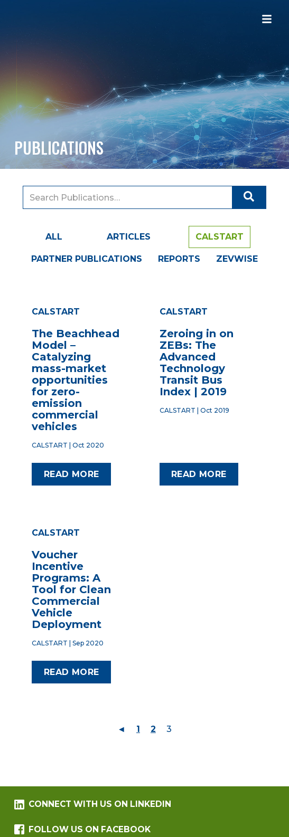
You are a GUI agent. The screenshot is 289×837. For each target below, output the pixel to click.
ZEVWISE (237, 259)
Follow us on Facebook (82, 829)
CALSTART (219, 237)
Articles (129, 237)
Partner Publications (86, 259)
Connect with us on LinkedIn (92, 804)
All (53, 237)
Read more (71, 474)
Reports (179, 259)
